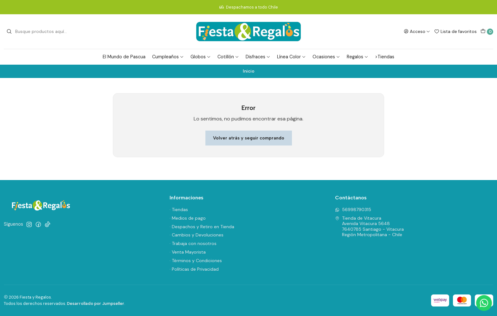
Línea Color (291, 57)
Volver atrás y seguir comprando (248, 138)
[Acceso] (416, 31)
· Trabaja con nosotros (193, 243)
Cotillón (228, 57)
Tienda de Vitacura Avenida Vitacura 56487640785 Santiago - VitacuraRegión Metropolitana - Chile (369, 226)
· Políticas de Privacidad (194, 269)
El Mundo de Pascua (124, 57)
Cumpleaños (168, 57)
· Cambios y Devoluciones (196, 235)
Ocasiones (326, 57)
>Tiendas (384, 57)
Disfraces (258, 57)
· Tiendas (179, 209)
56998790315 (353, 209)
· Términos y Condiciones (196, 260)
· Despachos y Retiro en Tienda (202, 226)
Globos (200, 57)
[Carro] (487, 32)
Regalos (357, 57)
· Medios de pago (188, 218)
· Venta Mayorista (188, 252)
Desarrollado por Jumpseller (95, 303)
